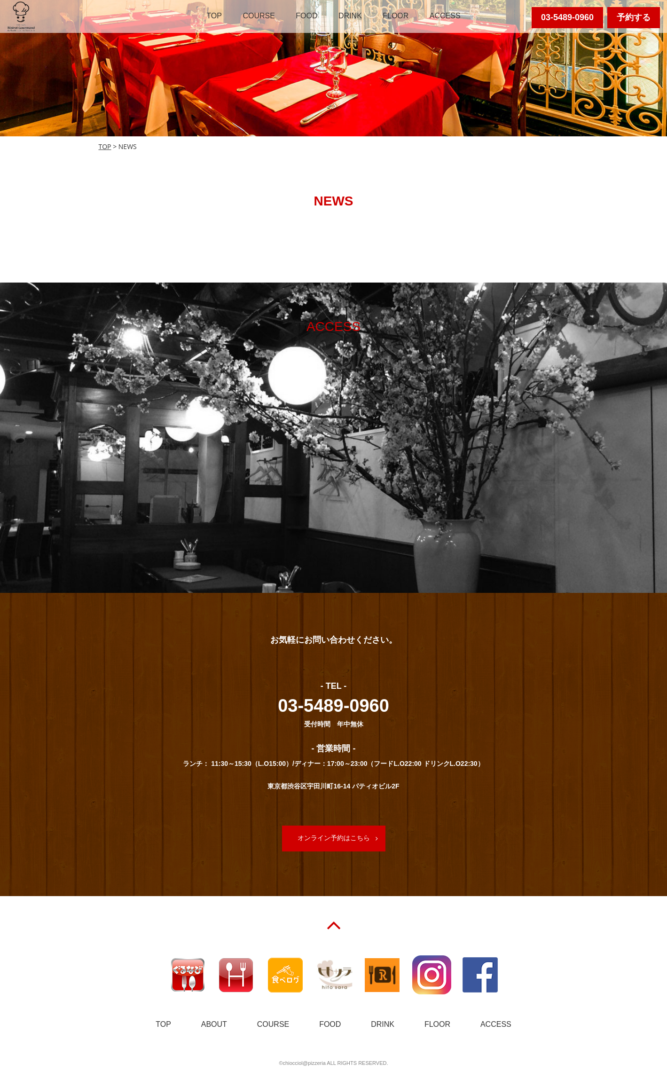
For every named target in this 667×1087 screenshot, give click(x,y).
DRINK (350, 16)
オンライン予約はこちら (334, 838)
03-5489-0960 (567, 17)
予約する (634, 17)
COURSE (259, 16)
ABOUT (214, 1025)
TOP (214, 16)
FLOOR (395, 16)
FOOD (306, 16)
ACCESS (445, 16)
